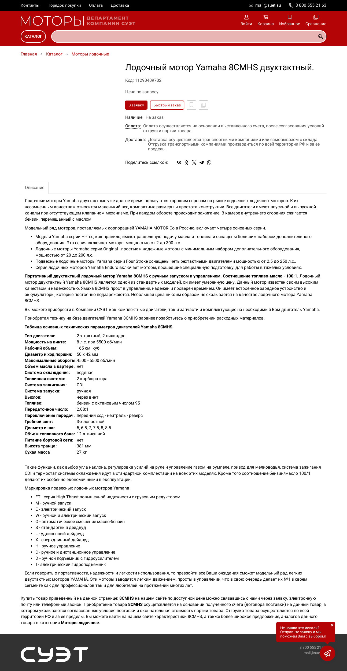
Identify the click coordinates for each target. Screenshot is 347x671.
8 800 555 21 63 (311, 5)
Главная (29, 54)
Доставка (120, 5)
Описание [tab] (34, 187)
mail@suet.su (268, 5)
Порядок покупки (64, 5)
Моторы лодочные (90, 54)
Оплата (96, 5)
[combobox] (188, 36)
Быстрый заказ (167, 105)
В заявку (136, 105)
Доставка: (135, 139)
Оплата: (133, 126)
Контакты (30, 5)
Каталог (33, 36)
